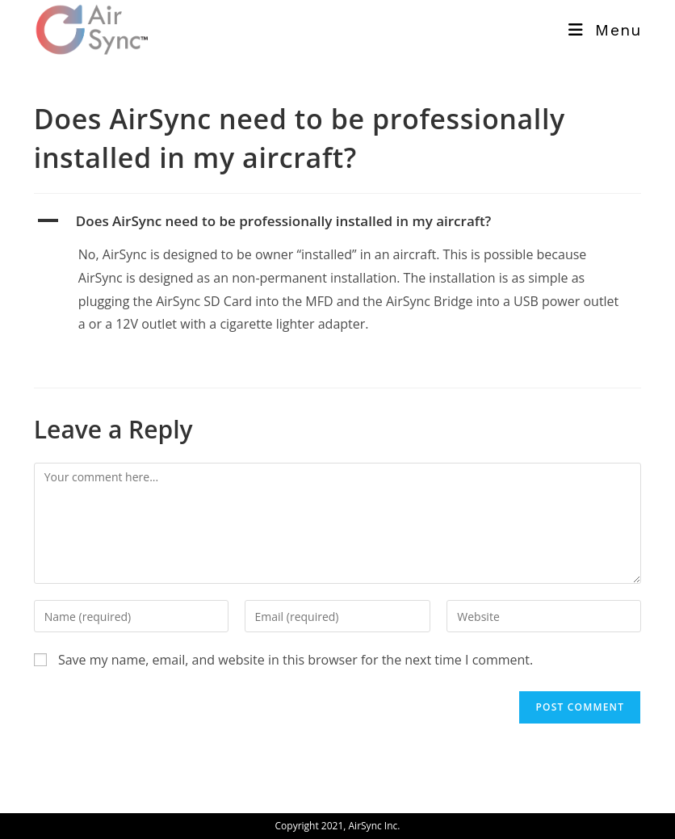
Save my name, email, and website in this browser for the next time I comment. (295, 660)
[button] (337, 221)
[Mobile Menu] (604, 30)
